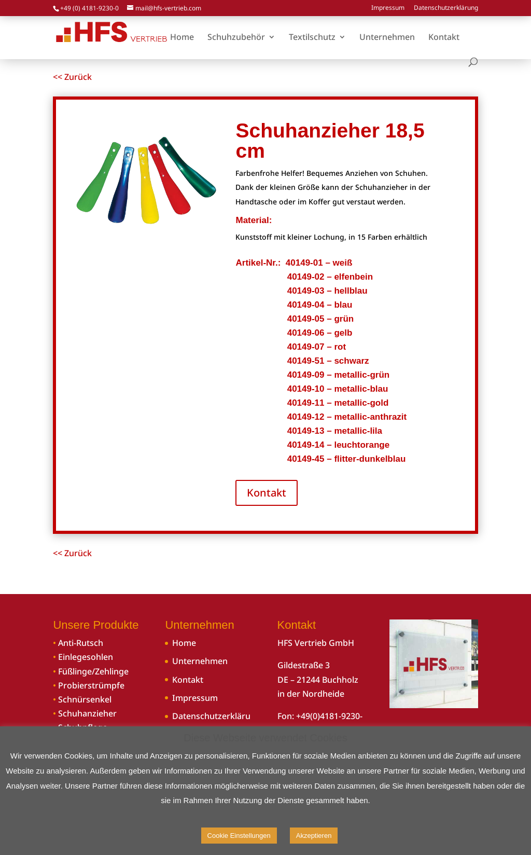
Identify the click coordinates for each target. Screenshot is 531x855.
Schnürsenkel (84, 699)
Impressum (387, 8)
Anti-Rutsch (80, 643)
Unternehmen (200, 661)
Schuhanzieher (87, 713)
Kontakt (266, 493)
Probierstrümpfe (91, 685)
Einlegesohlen (85, 657)
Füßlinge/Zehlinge (93, 671)
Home (184, 643)
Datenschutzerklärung (446, 8)
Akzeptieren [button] (314, 835)
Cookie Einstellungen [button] (239, 835)
